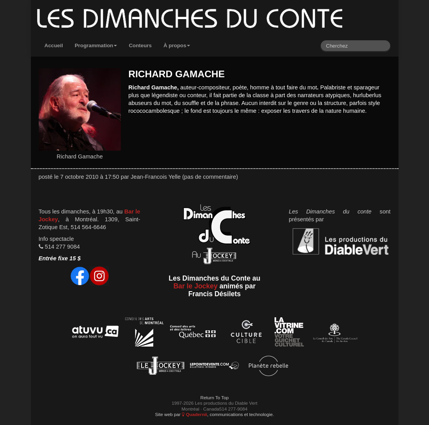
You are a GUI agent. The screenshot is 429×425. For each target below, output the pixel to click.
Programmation (96, 45)
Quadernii (194, 414)
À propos (176, 45)
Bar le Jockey (195, 286)
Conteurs (140, 45)
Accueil (54, 45)
